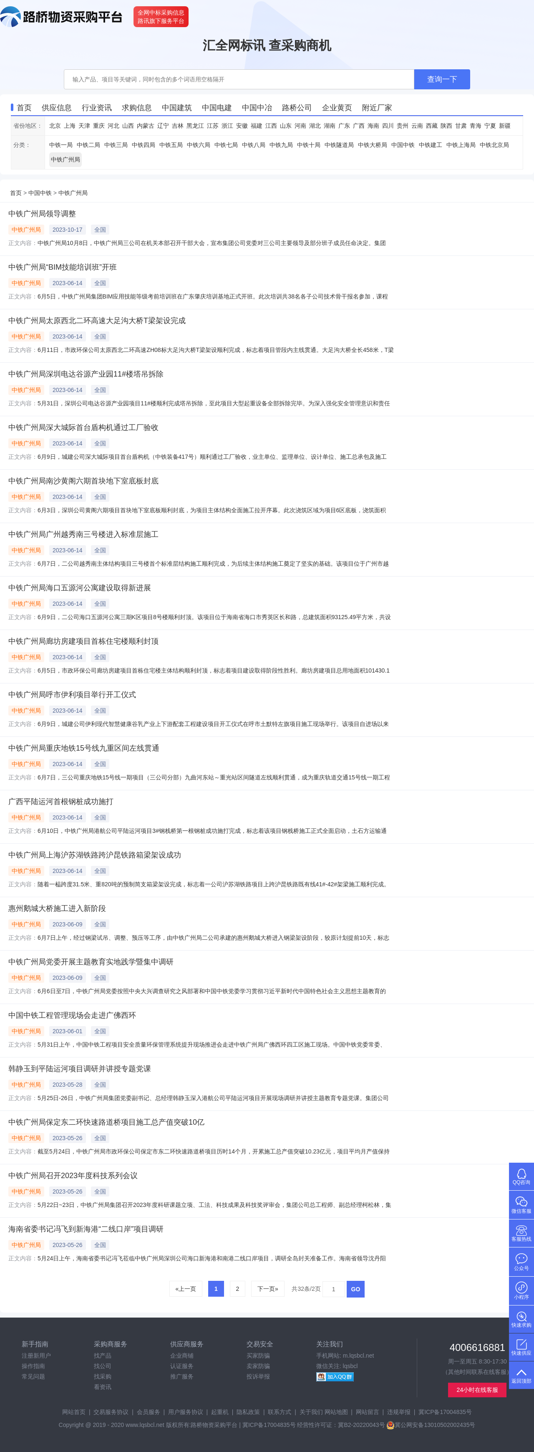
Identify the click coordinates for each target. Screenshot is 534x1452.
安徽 (242, 125)
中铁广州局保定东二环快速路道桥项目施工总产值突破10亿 (106, 1122)
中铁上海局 (461, 145)
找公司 (102, 1366)
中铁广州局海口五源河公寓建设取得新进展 (79, 588)
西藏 (432, 125)
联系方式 (279, 1412)
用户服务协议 (185, 1412)
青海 (475, 125)
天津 (84, 125)
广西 (359, 125)
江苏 (213, 125)
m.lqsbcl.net (358, 1355)
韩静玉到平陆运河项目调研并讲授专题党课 (79, 1069)
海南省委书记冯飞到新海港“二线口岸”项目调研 (86, 1229)
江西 (271, 125)
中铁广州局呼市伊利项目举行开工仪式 (72, 695)
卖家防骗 (258, 1366)
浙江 (227, 125)
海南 (373, 125)
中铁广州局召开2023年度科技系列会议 (73, 1175)
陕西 (446, 125)
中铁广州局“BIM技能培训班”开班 (62, 267)
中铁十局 (308, 145)
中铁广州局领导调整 (42, 214)
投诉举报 (258, 1376)
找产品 (102, 1355)
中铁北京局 (494, 145)
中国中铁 (403, 145)
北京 (55, 125)
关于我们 (311, 1412)
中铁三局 (116, 145)
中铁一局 (61, 145)
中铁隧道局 (339, 145)
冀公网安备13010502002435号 (430, 1425)
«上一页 (186, 1288)
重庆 (99, 125)
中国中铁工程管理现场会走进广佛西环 (72, 1015)
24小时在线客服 (478, 1389)
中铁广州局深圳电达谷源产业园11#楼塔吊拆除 (86, 374)
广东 (344, 125)
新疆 (505, 125)
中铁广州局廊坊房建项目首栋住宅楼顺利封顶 (83, 641)
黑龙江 (195, 125)
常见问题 (33, 1376)
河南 (300, 125)
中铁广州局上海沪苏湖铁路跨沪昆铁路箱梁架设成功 (94, 855)
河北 (113, 125)
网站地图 (336, 1412)
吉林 (178, 125)
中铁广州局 (65, 159)
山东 (286, 125)
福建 (256, 125)
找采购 (102, 1376)
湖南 (329, 125)
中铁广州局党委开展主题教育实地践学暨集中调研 (91, 962)
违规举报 (399, 1412)
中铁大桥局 (372, 145)
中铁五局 (171, 145)
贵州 (402, 125)
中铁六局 (198, 145)
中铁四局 (143, 145)
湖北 (315, 125)
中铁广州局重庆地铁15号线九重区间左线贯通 (83, 748)
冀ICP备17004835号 (445, 1412)
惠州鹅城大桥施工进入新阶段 (57, 908)
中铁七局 (226, 145)
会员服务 (148, 1412)
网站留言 (367, 1412)
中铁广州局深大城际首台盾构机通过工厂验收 (83, 427)
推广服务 (182, 1376)
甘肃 (461, 125)
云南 (417, 125)
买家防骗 (258, 1355)
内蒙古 (145, 125)
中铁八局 (253, 145)
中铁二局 (88, 145)
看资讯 (102, 1387)
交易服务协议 (110, 1412)
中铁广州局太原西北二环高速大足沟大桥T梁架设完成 (97, 320)
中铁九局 (281, 145)
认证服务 (182, 1366)
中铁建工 (430, 145)
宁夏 (490, 125)
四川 (388, 125)
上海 (70, 125)
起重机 (220, 1412)
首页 (16, 193)
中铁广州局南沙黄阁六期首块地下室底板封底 (83, 481)
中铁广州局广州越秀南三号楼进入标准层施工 (83, 534)
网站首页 (74, 1412)
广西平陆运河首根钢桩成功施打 (60, 801)
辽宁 (163, 125)
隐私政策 (248, 1412)
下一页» (268, 1288)
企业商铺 (182, 1355)
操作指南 (33, 1366)
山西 (128, 125)
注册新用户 (36, 1355)
